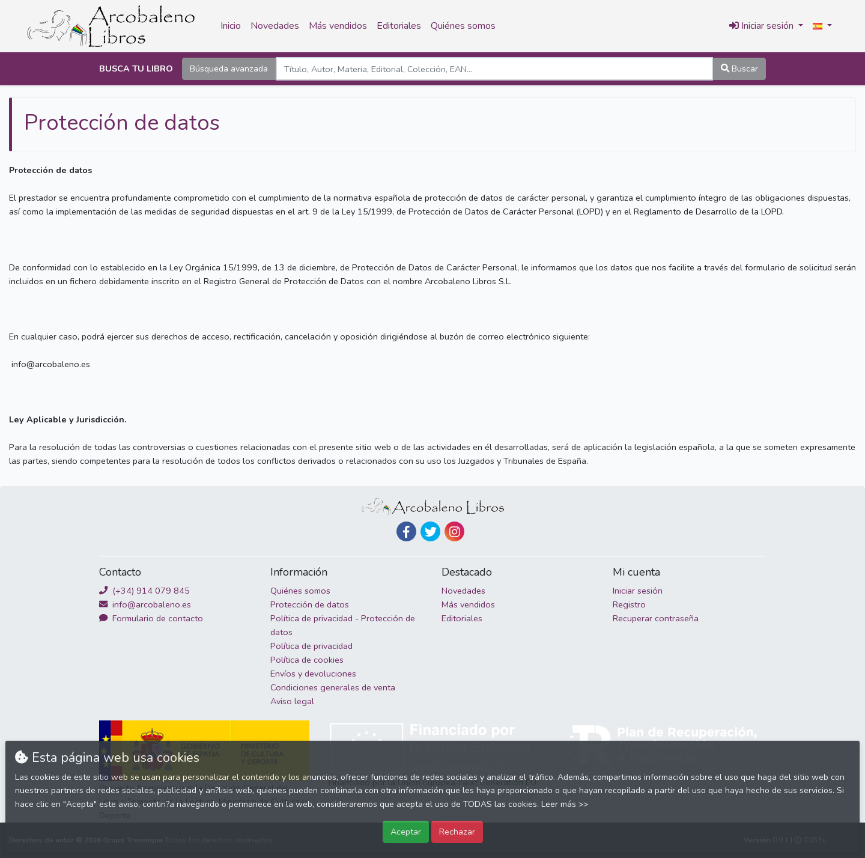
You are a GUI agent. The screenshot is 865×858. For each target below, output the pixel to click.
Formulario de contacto (151, 618)
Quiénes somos (463, 25)
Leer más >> (564, 804)
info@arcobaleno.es (145, 604)
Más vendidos (338, 25)
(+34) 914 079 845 (144, 591)
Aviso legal (292, 701)
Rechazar (457, 832)
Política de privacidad (311, 646)
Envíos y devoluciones (313, 674)
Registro (629, 604)
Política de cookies (307, 660)
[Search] (494, 69)
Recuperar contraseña (656, 618)
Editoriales (399, 25)
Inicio (230, 25)
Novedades (274, 25)
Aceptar (405, 832)
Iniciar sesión (638, 591)
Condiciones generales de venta (332, 687)
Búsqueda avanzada (229, 68)
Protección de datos (309, 604)
